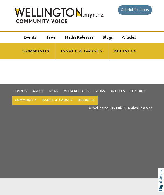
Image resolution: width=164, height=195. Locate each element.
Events (29, 37)
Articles (129, 37)
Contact (137, 91)
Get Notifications (135, 10)
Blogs (107, 37)
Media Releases (79, 37)
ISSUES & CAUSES (82, 51)
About (38, 91)
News (50, 37)
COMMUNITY (36, 51)
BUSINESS (125, 51)
